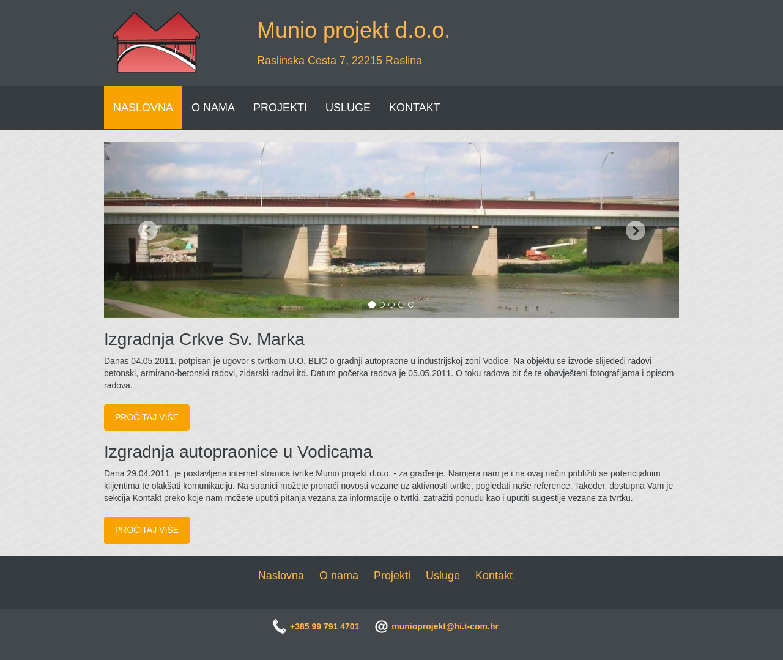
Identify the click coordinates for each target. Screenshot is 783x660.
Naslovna (281, 575)
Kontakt (494, 575)
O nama (338, 575)
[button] (147, 230)
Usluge (443, 575)
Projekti (392, 575)
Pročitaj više (147, 417)
